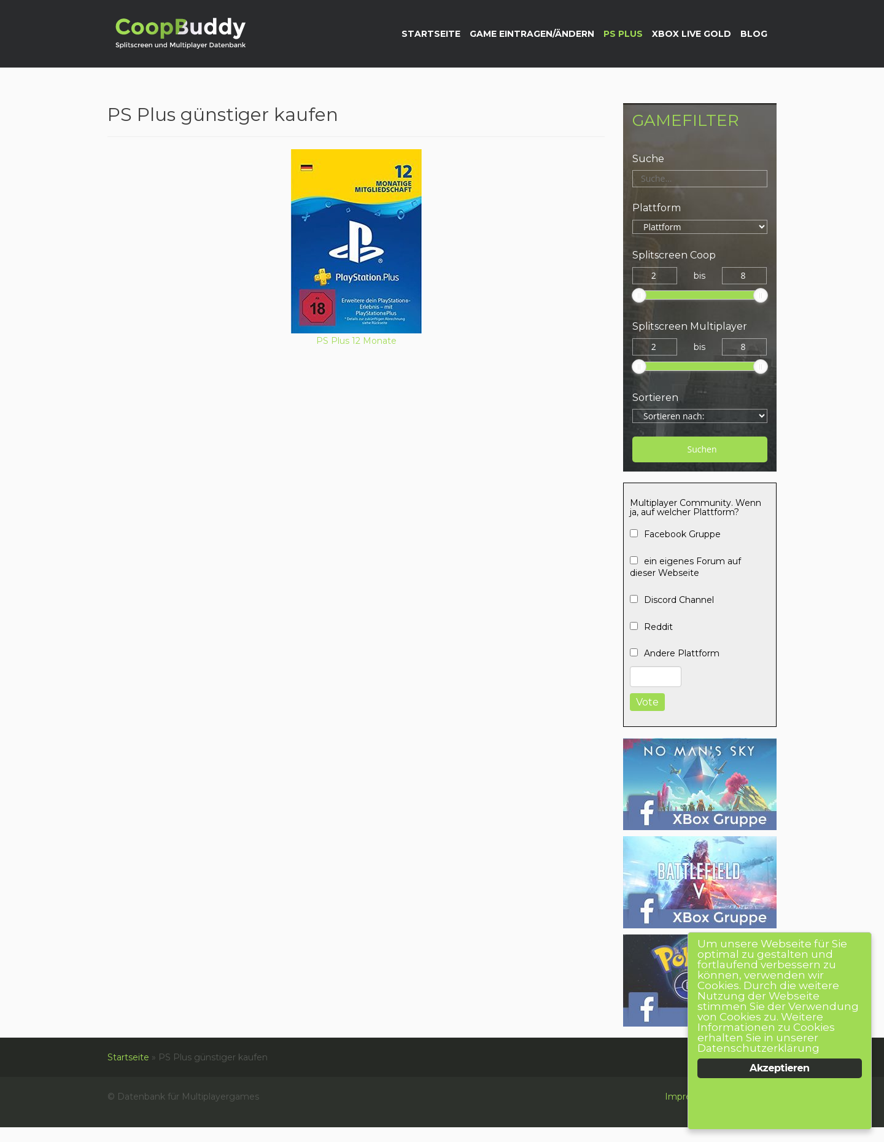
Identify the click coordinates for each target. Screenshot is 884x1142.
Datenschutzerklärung (758, 1048)
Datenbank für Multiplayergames (178, 34)
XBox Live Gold (691, 33)
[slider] (639, 295)
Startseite (430, 33)
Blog (753, 33)
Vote (647, 702)
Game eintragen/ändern (532, 33)
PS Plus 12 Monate (356, 340)
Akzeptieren (779, 1068)
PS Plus (623, 33)
